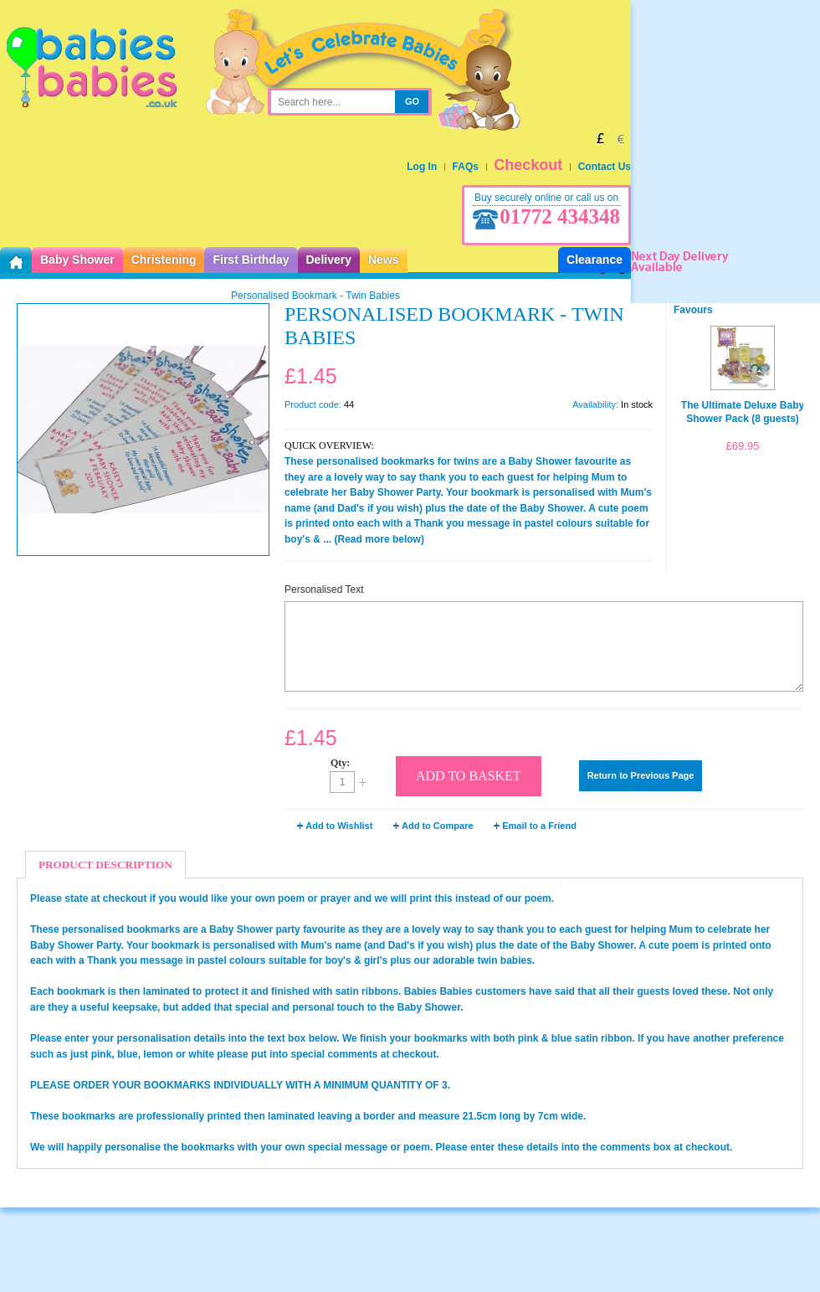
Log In (422, 166)
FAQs (466, 166)
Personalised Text (324, 589)
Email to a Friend (539, 826)
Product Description (105, 864)
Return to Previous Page (640, 775)
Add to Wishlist (338, 826)
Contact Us (604, 166)
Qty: (340, 763)
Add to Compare (438, 826)
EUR (621, 138)
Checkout (528, 165)
